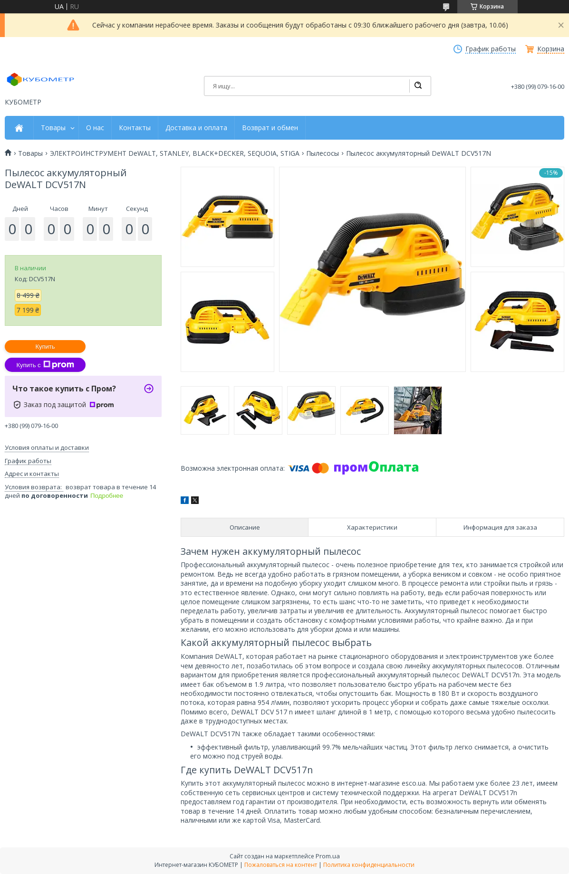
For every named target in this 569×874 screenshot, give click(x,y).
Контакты (135, 128)
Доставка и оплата (196, 128)
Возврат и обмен (270, 128)
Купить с (45, 365)
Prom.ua (328, 856)
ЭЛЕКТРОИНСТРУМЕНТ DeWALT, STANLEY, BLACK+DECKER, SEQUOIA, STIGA (174, 153)
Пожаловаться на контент (280, 865)
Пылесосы (322, 153)
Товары (53, 128)
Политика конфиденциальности (369, 865)
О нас (95, 128)
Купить (45, 346)
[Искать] (417, 86)
